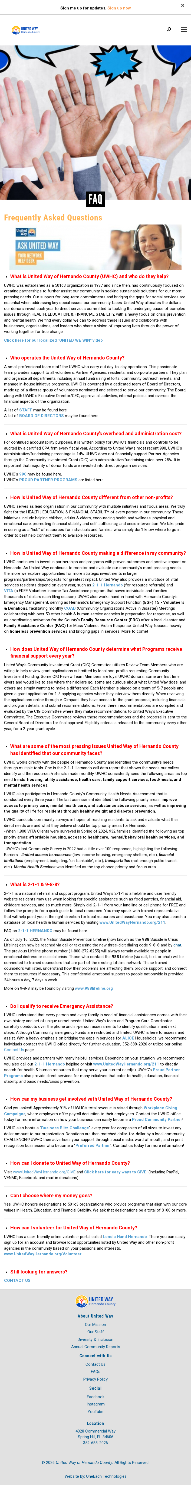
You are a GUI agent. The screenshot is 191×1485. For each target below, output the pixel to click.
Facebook (95, 1396)
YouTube (95, 1411)
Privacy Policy (95, 1379)
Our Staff (95, 1331)
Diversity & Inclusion (95, 1339)
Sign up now (119, 8)
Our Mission (95, 1324)
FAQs (95, 1371)
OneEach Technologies (106, 1476)
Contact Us (95, 1364)
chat (177, 945)
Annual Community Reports (95, 1346)
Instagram (96, 1404)
